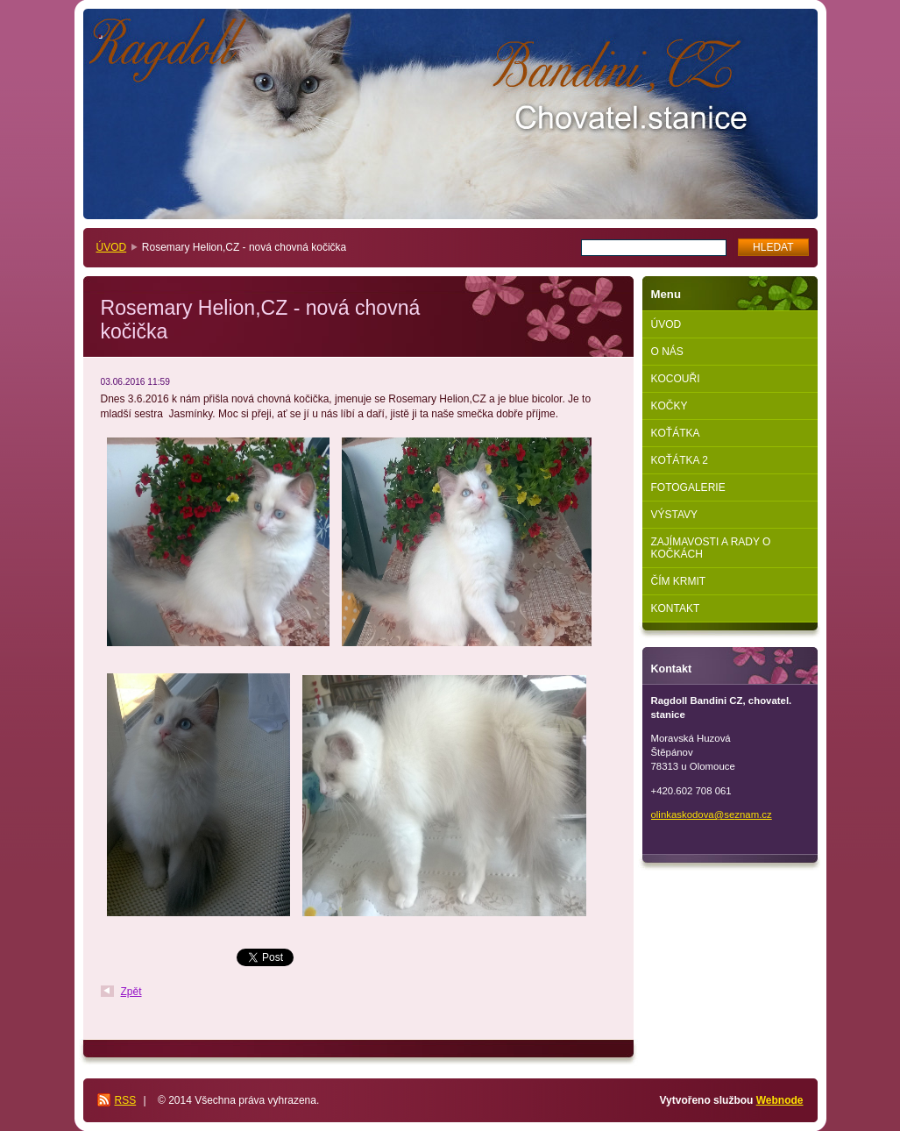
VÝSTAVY (674, 515)
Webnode (780, 1100)
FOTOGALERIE (688, 487)
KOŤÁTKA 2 (679, 460)
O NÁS (667, 351)
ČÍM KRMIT (678, 581)
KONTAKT (675, 608)
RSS (126, 1100)
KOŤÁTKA (675, 433)
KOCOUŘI (675, 379)
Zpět (131, 991)
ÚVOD (111, 247)
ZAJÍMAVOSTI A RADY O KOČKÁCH (711, 548)
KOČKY (669, 406)
